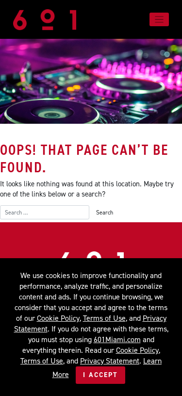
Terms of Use (104, 318)
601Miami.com (117, 339)
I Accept (100, 375)
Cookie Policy (58, 318)
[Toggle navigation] (159, 20)
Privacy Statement (109, 361)
